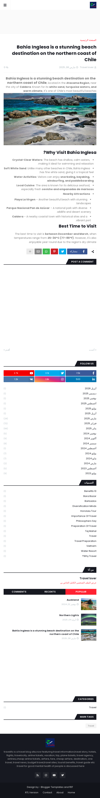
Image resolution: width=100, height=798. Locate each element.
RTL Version (31, 792)
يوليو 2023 (50, 473)
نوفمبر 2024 (50, 434)
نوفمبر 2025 (50, 398)
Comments (19, 591)
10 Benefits (50, 491)
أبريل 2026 (50, 388)
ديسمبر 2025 (50, 394)
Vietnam (50, 546)
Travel (50, 536)
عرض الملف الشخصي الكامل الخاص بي (78, 582)
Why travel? (50, 556)
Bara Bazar (50, 496)
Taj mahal (50, 531)
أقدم (7, 350)
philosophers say (50, 521)
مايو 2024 (50, 459)
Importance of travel (50, 516)
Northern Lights (69, 615)
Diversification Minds (50, 506)
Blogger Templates (52, 787)
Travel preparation (50, 541)
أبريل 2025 (50, 413)
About (59, 792)
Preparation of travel (50, 526)
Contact (47, 792)
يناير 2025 (50, 428)
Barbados (50, 501)
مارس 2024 (50, 463)
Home (71, 792)
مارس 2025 (50, 419)
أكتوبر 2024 (50, 438)
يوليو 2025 (50, 409)
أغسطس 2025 (50, 404)
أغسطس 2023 (50, 469)
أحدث (92, 350)
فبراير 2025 (50, 423)
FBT (71, 787)
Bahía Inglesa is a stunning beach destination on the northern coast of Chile (45, 632)
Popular (81, 591)
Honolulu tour (50, 511)
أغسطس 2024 (50, 448)
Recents (50, 591)
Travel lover (88, 578)
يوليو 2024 (50, 453)
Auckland (73, 600)
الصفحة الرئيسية (88, 40)
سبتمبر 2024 (50, 444)
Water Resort (50, 551)
